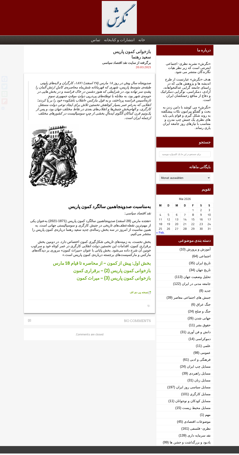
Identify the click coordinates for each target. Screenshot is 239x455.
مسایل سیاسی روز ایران (193, 387)
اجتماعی (205, 256)
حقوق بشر (203, 325)
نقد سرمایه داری (199, 435)
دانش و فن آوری (199, 332)
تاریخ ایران (203, 263)
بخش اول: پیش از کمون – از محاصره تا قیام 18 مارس (102, 263)
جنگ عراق (203, 304)
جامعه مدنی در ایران (196, 284)
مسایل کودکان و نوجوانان (193, 401)
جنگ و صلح (203, 311)
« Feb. (160, 232)
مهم (208, 415)
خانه (141, 39)
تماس (95, 39)
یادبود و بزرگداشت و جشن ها (190, 442)
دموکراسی (203, 339)
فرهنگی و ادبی (200, 359)
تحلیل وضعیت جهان (197, 277)
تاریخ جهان (203, 270)
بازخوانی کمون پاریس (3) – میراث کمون (114, 278)
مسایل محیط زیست (196, 408)
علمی (207, 346)
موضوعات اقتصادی (197, 422)
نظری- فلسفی (200, 428)
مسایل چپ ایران (199, 366)
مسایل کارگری (200, 394)
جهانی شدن (203, 318)
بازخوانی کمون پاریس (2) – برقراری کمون (112, 270)
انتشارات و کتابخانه (119, 39)
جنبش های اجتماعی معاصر (192, 297)
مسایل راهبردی (200, 373)
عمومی (205, 353)
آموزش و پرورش (199, 249)
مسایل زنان (202, 380)
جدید (207, 291)
